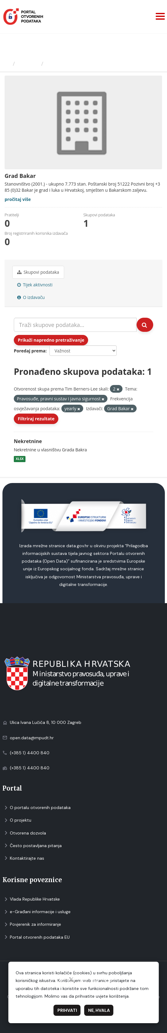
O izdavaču (31, 297)
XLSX (20, 459)
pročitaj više (18, 199)
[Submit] (145, 325)
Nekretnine (28, 441)
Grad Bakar (61, 63)
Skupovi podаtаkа (38, 272)
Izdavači (28, 63)
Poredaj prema (29, 351)
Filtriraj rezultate (36, 419)
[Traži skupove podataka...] (75, 325)
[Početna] (7, 63)
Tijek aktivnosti (34, 285)
